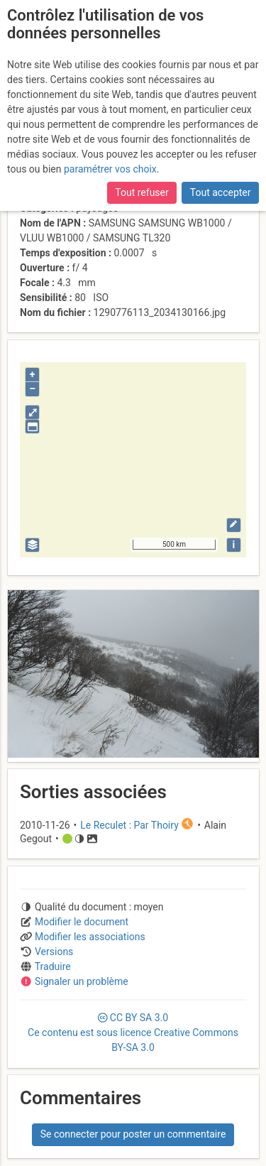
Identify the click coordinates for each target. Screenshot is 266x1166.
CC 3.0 (133, 1032)
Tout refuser (141, 192)
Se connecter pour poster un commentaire (133, 1134)
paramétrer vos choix (110, 169)
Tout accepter (220, 192)
